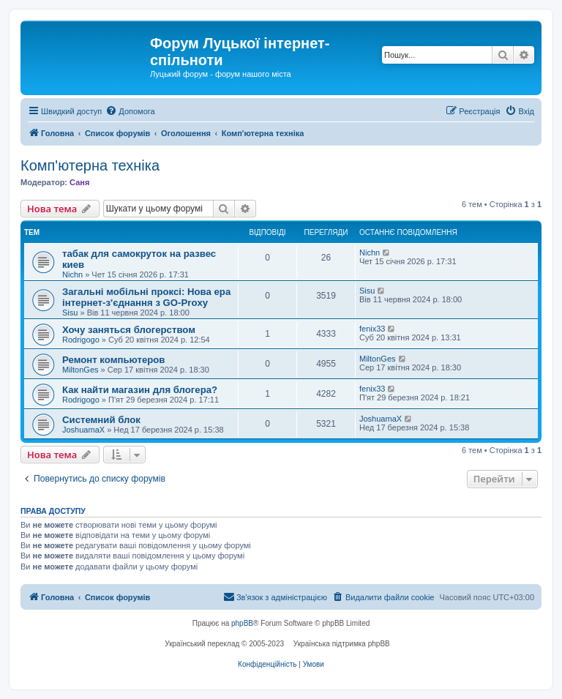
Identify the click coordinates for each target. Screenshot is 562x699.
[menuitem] (129, 111)
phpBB (242, 623)
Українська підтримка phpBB (341, 644)
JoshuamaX (83, 429)
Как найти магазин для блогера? (139, 389)
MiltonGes (80, 369)
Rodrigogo (81, 339)
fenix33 (372, 328)
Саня (79, 182)
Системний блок (101, 419)
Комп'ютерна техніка (90, 165)
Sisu (70, 312)
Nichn (72, 274)
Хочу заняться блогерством (128, 329)
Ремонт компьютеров (113, 359)
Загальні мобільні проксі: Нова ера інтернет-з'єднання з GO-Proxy (146, 297)
